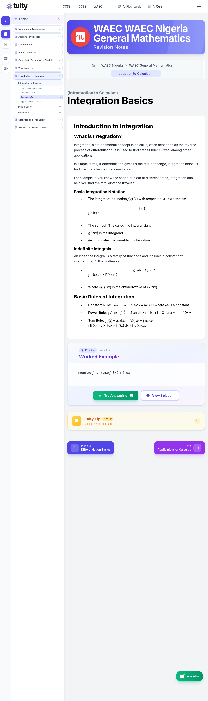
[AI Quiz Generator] (155, 6)
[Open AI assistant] (189, 676)
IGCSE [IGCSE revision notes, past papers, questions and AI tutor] (82, 6)
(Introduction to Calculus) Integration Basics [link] (136, 73)
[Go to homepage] (17, 6)
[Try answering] (115, 395)
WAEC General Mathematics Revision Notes (153, 65)
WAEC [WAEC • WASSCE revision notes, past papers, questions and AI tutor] (98, 6)
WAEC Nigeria (112, 65)
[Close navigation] (59, 19)
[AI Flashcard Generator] (129, 6)
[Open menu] (199, 6)
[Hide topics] (5, 20)
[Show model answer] (160, 395)
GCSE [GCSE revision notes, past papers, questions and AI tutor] (66, 6)
